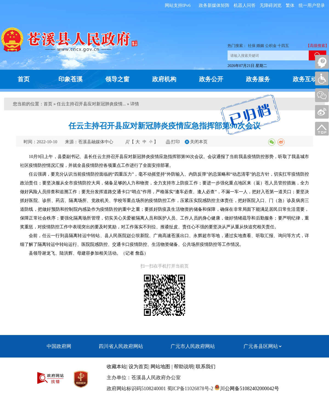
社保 (252, 46)
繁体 (290, 5)
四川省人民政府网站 (121, 346)
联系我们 (205, 366)
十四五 (283, 46)
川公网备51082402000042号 (249, 388)
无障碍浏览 (271, 5)
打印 (175, 141)
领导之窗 (117, 79)
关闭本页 (199, 141)
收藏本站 (116, 366)
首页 (24, 79)
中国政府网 (59, 346)
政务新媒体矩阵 (214, 5)
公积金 (271, 46)
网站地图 (160, 366)
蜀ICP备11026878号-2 (189, 388)
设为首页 (138, 366)
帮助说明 (184, 366)
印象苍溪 (70, 79)
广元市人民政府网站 (193, 346)
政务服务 (258, 79)
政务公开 (211, 79)
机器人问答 (245, 5)
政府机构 (164, 79)
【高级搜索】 (317, 46)
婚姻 (260, 46)
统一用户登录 (312, 5)
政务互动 (305, 79)
